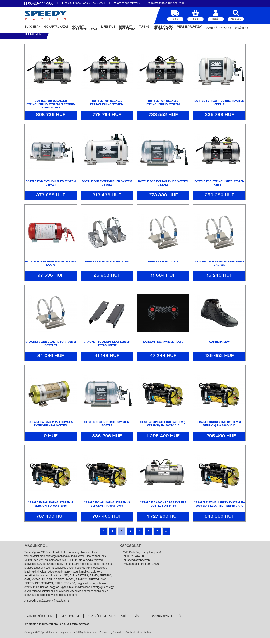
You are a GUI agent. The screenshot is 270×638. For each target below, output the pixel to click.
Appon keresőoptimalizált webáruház (132, 632)
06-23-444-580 (136, 556)
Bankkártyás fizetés (166, 616)
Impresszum (70, 616)
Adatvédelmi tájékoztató (107, 616)
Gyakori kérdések (38, 616)
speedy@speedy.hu (139, 559)
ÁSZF (138, 616)
